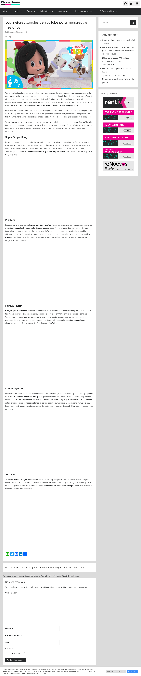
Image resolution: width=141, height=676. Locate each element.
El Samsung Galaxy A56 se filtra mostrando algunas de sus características (115, 61)
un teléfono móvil (19, 117)
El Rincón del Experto (109, 11)
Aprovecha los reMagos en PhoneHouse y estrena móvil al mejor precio (118, 79)
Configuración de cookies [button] (115, 671)
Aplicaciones (46, 11)
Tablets (31, 11)
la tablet (32, 486)
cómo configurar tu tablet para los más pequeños (61, 122)
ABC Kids (10, 474)
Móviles (17, 11)
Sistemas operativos (85, 11)
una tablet (81, 99)
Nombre (9, 628)
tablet (47, 406)
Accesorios (64, 11)
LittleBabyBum (14, 388)
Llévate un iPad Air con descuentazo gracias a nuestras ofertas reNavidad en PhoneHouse (118, 50)
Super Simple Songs (16, 137)
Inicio (5, 11)
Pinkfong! (10, 220)
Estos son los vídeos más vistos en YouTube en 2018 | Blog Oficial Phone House (45, 576)
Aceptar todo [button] (132, 671)
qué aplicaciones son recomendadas (51, 125)
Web (7, 642)
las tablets (18, 93)
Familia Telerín (13, 305)
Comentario (11, 593)
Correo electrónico (13, 635)
